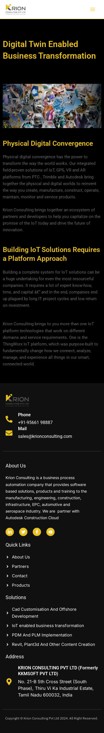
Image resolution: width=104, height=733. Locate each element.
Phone (24, 414)
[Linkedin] (10, 532)
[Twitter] (23, 532)
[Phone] (9, 419)
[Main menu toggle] (92, 9)
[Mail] (9, 433)
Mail (22, 428)
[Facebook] (37, 532)
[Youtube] (50, 532)
